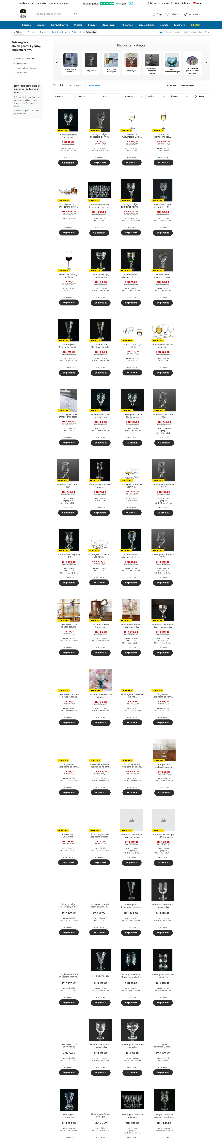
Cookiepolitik (27, 1111)
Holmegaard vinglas (25, 59)
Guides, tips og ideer (31, 1103)
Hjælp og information (34, 1069)
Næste (203, 957)
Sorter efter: (172, 85)
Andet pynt (109, 25)
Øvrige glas (21, 73)
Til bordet (127, 25)
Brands (164, 25)
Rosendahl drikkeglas (26, 68)
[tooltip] (68, 136)
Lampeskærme (60, 25)
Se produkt (68, 163)
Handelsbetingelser (31, 1090)
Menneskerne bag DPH (82, 1077)
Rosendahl (46, 1001)
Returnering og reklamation (36, 1086)
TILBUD (195, 25)
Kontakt (172, 1069)
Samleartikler (146, 25)
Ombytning (26, 1082)
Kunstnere (179, 25)
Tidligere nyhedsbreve (82, 1094)
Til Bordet (76, 32)
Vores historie (77, 1082)
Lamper (41, 25)
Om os (73, 1069)
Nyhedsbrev (126, 1069)
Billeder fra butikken (80, 1090)
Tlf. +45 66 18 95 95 (178, 1094)
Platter (78, 25)
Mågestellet (46, 1006)
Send (147, 1110)
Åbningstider (76, 1086)
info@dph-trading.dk (179, 1100)
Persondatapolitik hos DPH (35, 1099)
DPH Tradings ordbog (32, 1107)
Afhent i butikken (29, 1077)
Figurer (92, 25)
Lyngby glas (21, 63)
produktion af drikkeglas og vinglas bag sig (104, 988)
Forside (26, 25)
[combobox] (56, 14)
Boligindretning (59, 32)
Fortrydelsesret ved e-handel (36, 1094)
